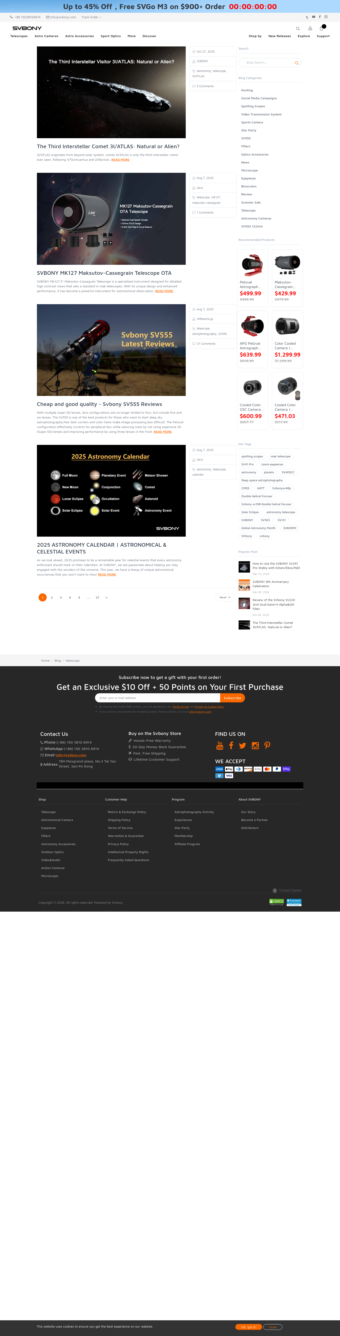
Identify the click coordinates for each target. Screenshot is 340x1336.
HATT (261, 488)
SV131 (282, 520)
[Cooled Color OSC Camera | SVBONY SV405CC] (252, 387)
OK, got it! (248, 1327)
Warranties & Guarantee (126, 836)
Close (273, 1327)
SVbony (247, 536)
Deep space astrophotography (262, 480)
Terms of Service (120, 828)
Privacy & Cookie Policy (209, 706)
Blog (57, 660)
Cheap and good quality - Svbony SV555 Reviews (99, 404)
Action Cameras (52, 868)
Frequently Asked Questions (128, 860)
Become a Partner (254, 820)
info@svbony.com (61, 17)
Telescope (248, 210)
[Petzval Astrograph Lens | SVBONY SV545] (252, 265)
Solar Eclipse (250, 512)
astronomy (249, 472)
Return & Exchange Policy (127, 812)
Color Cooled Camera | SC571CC (285, 345)
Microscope (249, 170)
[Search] (270, 62)
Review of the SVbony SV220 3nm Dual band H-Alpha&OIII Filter (274, 604)
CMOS (246, 488)
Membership (184, 836)
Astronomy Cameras (256, 218)
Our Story (248, 812)
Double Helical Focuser (257, 496)
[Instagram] (255, 745)
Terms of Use (181, 706)
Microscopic (50, 876)
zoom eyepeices (272, 464)
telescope (73, 660)
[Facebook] (231, 745)
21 (97, 597)
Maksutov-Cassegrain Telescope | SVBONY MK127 (284, 284)
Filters (245, 146)
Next (225, 597)
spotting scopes (252, 456)
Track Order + (91, 17)
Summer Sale (251, 202)
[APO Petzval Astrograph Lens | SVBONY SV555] (252, 326)
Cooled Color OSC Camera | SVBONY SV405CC (251, 407)
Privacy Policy (118, 844)
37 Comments (206, 343)
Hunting (247, 90)
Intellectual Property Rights (128, 852)
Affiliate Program (187, 844)
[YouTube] (219, 745)
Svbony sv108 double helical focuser (267, 504)
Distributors (250, 828)
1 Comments (205, 212)
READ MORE (120, 159)
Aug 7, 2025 (205, 178)
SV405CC (288, 472)
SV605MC (289, 528)
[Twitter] (242, 745)
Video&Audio (50, 860)
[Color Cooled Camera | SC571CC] (287, 326)
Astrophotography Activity (194, 812)
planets (269, 472)
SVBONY (247, 520)
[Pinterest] (267, 745)
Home (45, 660)
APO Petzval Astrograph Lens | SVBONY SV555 (250, 345)
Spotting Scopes (253, 106)
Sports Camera (252, 122)
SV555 (246, 138)
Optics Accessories (255, 154)
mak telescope (281, 456)
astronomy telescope (280, 512)
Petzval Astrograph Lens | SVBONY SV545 (249, 284)
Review (246, 194)
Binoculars (249, 186)
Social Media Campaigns (259, 98)
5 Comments (205, 86)
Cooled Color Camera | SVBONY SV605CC (285, 407)
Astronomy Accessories (58, 844)
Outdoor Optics (52, 852)
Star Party (248, 130)
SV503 (265, 520)
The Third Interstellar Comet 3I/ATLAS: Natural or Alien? (108, 146)
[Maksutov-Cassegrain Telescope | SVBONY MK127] (287, 265)
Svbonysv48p (281, 488)
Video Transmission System (261, 114)
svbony (265, 536)
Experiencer (183, 820)
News (245, 162)
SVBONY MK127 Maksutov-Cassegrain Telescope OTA (104, 273)
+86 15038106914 (25, 17)
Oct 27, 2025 (205, 51)
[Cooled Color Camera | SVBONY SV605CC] (287, 387)
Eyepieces (248, 178)
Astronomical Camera (57, 820)
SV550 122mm (252, 226)
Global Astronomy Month (259, 528)
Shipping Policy (119, 820)
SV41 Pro (248, 464)
